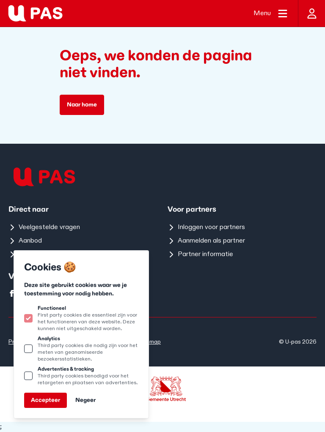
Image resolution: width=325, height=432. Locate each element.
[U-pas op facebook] (12, 293)
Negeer (85, 400)
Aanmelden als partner (206, 240)
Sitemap (149, 342)
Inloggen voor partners (206, 227)
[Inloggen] (311, 13)
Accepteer (45, 400)
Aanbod (25, 240)
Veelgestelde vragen (44, 227)
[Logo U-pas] (35, 13)
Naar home (82, 105)
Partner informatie (200, 254)
